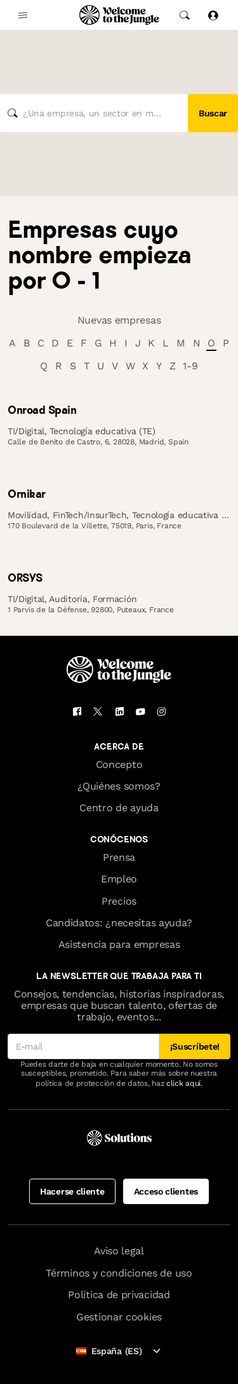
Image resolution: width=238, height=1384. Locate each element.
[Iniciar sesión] (212, 15)
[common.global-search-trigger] (185, 15)
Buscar (213, 113)
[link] (119, 410)
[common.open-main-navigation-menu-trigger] (23, 15)
